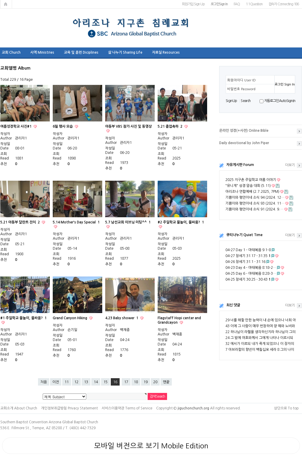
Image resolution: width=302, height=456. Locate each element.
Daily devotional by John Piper (244, 143)
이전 (55, 382)
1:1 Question (254, 4)
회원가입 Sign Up (193, 4)
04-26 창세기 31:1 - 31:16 (245, 262)
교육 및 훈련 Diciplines (81, 52)
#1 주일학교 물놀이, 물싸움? (23, 318)
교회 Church (11, 52)
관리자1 (21, 138)
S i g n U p (231, 101)
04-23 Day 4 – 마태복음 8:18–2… (250, 267)
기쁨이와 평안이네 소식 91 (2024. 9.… (254, 209)
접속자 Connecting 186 (283, 4)
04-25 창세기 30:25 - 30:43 (247, 279)
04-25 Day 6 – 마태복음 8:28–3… (250, 273)
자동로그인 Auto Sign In (279, 101)
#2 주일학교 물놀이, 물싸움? (181, 222)
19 (145, 382)
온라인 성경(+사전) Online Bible (243, 130)
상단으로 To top (286, 408)
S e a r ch (245, 101)
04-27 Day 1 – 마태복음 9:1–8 (248, 250)
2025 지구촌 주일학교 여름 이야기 (250, 180)
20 (155, 382)
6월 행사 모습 (63, 126)
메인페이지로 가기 (6, 4)
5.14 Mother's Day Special (76, 222)
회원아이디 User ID (241, 80)
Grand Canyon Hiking (70, 318)
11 (67, 382)
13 (86, 382)
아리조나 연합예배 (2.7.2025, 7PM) (252, 191)
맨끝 (166, 382)
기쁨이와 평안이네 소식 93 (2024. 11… (254, 203)
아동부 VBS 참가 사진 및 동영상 (128, 126)
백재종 (125, 330)
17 (126, 382)
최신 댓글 (233, 305)
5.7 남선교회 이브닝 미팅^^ (128, 222)
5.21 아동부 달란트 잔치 (20, 222)
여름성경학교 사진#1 (16, 126)
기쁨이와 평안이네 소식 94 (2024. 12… (254, 197)
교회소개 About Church (18, 408)
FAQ (237, 4)
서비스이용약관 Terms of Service (127, 408)
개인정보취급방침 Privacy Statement (69, 408)
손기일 (72, 330)
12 (76, 382)
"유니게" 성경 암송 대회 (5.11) (248, 185)
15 (105, 382)
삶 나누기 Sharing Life (125, 52)
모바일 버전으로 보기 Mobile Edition (151, 445)
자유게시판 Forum (240, 165)
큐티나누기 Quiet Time (244, 235)
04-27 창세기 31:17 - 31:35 (247, 256)
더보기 (290, 165)
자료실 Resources (166, 52)
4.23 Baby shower (122, 318)
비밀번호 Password (241, 89)
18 (136, 382)
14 (96, 382)
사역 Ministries (42, 52)
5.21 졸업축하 (170, 126)
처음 (43, 382)
